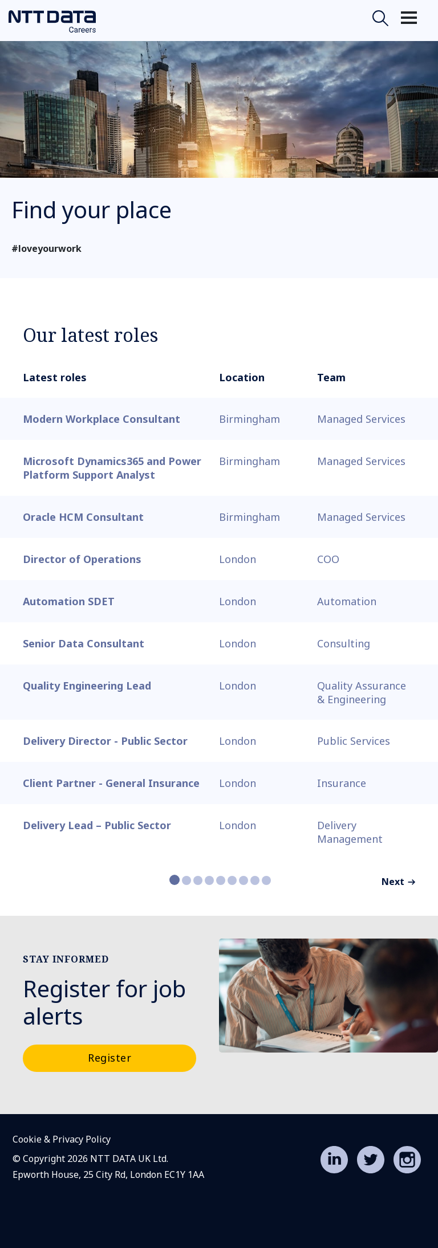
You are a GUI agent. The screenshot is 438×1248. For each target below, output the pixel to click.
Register (109, 1058)
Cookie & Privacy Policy (62, 1139)
